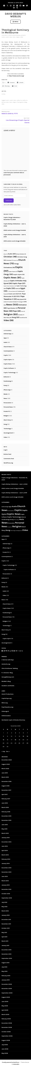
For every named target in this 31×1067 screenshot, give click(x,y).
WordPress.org (8, 463)
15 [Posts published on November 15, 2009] (3, 739)
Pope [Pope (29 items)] (17, 311)
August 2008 (6, 1040)
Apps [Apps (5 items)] (10, 506)
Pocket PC (7, 411)
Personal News (8, 407)
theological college (22, 102)
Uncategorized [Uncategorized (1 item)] (19, 530)
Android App (7, 333)
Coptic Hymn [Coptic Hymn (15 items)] (18, 274)
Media (5, 394)
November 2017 (6, 790)
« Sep (3, 751)
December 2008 (7, 1023)
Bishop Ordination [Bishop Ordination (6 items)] (21, 254)
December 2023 (7, 760)
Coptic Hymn (8, 359)
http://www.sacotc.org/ (16, 76)
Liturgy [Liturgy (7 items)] (21, 301)
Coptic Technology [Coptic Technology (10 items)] (14, 517)
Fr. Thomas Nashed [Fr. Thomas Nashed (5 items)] (12, 291)
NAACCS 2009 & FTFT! (16, 112)
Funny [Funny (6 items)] (6, 294)
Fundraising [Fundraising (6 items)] (21, 291)
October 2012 (6, 893)
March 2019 (5, 777)
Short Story (7, 420)
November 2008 (7, 1027)
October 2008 (6, 1031)
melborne (19, 100)
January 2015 (6, 837)
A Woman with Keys (8, 660)
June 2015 (5, 824)
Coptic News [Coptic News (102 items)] (13, 514)
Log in (5, 450)
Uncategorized (8, 433)
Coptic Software (9, 368)
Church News (8, 346)
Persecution (7, 402)
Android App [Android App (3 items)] (5, 506)
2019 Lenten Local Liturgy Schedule (14, 241)
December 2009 (7, 984)
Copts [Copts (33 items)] (10, 288)
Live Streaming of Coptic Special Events (16, 120)
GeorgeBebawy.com (8, 677)
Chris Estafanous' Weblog (10, 668)
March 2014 (5, 855)
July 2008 (5, 1044)
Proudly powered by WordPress (10, 1062)
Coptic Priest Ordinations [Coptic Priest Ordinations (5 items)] (10, 286)
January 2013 (6, 885)
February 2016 (6, 811)
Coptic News (9, 37)
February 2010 (6, 975)
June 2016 (5, 803)
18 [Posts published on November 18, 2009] (15, 739)
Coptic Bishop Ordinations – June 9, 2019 (14, 492)
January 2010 (6, 980)
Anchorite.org (6, 664)
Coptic (3, 37)
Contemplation (8, 351)
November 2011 (6, 924)
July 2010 (4, 967)
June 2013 (5, 876)
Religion (18, 37)
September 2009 (7, 993)
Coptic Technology (9, 372)
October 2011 (6, 928)
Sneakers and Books (8, 685)
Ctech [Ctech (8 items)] (17, 288)
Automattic (16, 1064)
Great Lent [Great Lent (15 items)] (13, 294)
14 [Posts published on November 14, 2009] (27, 736)
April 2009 (5, 1010)
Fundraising (7, 381)
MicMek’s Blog (6, 681)
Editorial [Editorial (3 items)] (23, 517)
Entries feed (7, 454)
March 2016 (5, 807)
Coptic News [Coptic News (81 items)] (12, 277)
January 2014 (6, 863)
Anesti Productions (7, 694)
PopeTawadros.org (7, 707)
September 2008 (7, 1036)
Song (5, 424)
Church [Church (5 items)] (15, 260)
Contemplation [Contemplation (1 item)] (11, 510)
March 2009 (5, 1014)
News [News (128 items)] (5, 522)
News (14, 37)
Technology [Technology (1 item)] (12, 530)
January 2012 (6, 915)
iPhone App (7, 390)
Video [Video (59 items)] (9, 320)
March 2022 (5, 768)
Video (21, 37)
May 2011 (4, 932)
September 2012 (7, 898)
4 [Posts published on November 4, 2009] (15, 733)
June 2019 (5, 773)
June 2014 (5, 846)
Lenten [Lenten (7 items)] (6, 301)
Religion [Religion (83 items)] (11, 314)
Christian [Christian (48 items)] (10, 257)
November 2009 (7, 988)
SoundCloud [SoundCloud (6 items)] (23, 317)
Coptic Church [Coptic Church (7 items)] (13, 271)
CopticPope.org (6, 698)
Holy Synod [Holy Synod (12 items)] (21, 299)
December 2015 (6, 816)
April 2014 (5, 850)
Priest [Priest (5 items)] (23, 311)
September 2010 (7, 958)
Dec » (8, 751)
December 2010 (6, 950)
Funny (5, 385)
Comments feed (9, 458)
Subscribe (9, 200)
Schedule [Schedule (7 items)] (21, 314)
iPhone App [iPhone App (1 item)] (16, 519)
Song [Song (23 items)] (15, 317)
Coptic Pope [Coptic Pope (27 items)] (18, 283)
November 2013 (6, 872)
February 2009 (6, 1019)
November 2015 (6, 820)
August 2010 (5, 962)
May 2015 (4, 829)
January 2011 (5, 945)
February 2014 (6, 859)
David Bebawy (16, 35)
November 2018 (6, 781)
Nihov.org (5, 703)
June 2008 (5, 1049)
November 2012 (6, 889)
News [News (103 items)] (12, 304)
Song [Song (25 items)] (8, 530)
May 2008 (5, 1053)
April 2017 (5, 794)
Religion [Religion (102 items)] (16, 526)
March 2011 (5, 941)
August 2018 (5, 786)
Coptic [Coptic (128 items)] (18, 510)
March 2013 (5, 881)
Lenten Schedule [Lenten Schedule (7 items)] (14, 301)
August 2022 (6, 764)
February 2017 (6, 799)
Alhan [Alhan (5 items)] (6, 254)
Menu (15, 21)
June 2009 (5, 1001)
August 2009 (6, 997)
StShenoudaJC (6, 715)
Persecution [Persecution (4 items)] (11, 523)
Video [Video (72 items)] (25, 530)
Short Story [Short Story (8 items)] (7, 317)
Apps (5, 338)
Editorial (6, 377)
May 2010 (4, 971)
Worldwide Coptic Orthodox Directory (13, 720)
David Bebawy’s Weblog (15, 15)
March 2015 (5, 833)
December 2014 (6, 842)
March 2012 (5, 911)
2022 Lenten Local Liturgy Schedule (15, 230)
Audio (5, 342)
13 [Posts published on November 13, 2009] (23, 736)
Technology (7, 428)
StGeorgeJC (5, 711)
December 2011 (6, 919)
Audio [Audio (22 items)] (14, 506)
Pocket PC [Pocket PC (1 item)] (10, 526)
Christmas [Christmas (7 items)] (9, 260)
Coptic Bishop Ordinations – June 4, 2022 (14, 484)
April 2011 (4, 937)
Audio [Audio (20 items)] (12, 254)
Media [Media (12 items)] (21, 519)
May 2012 (4, 906)
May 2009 (5, 1006)
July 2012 (4, 902)
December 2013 (6, 868)
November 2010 (6, 954)
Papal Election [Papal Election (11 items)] (12, 308)
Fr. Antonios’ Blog (7, 672)
